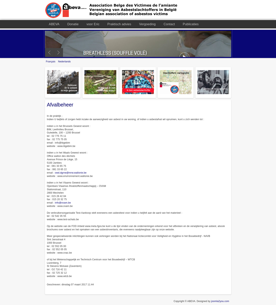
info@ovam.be (63, 202)
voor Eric (93, 24)
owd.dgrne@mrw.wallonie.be (71, 172)
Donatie (73, 24)
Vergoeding (147, 24)
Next (58, 52)
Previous (49, 52)
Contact (169, 24)
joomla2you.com (220, 301)
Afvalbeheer (60, 104)
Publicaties (191, 24)
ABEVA (54, 24)
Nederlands (64, 61)
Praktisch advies (119, 24)
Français (51, 61)
